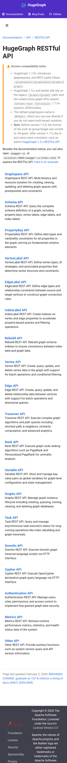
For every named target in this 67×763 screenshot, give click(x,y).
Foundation (15, 733)
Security (13, 747)
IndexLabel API (16, 310)
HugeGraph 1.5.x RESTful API (40, 142)
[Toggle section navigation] (7, 25)
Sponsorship (16, 754)
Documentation (12, 37)
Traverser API (15, 414)
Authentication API (19, 593)
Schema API (14, 202)
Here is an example (46, 162)
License (13, 740)
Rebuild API (13, 338)
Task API (11, 517)
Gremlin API (14, 545)
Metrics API (13, 617)
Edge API (11, 386)
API (28, 37)
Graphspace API (17, 174)
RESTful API (42, 37)
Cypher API (13, 569)
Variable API (14, 470)
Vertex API (13, 362)
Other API (12, 641)
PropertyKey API (17, 230)
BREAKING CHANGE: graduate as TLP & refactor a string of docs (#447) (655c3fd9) (33, 678)
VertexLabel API (17, 258)
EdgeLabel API (15, 282)
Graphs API (13, 494)
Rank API (11, 442)
